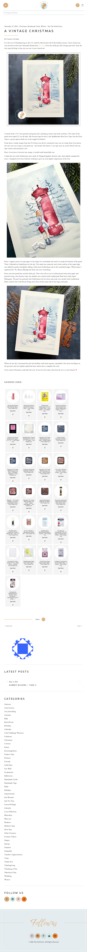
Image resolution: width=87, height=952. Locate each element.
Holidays (7, 790)
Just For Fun (9, 801)
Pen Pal (41, 45)
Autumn (7, 715)
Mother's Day (9, 826)
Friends (7, 761)
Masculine (8, 815)
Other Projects (10, 833)
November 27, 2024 (10, 26)
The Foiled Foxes (56, 26)
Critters (7, 743)
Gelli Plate (8, 765)
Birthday (7, 726)
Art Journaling (10, 711)
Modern (7, 822)
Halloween (8, 776)
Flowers (7, 758)
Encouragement (10, 751)
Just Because (9, 797)
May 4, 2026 (13, 682)
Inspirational (9, 794)
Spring (7, 844)
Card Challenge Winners (14, 733)
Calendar (7, 729)
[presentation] (7, 682)
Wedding (7, 876)
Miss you (7, 819)
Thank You (8, 862)
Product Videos (10, 836)
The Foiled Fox (39, 942)
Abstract (7, 704)
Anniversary (9, 708)
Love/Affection (10, 811)
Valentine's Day (10, 872)
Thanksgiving (9, 865)
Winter (43, 26)
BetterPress (8, 722)
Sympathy (8, 851)
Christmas (23, 26)
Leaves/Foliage (10, 804)
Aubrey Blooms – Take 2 (22, 685)
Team (6, 858)
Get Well (7, 768)
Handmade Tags (10, 783)
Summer (7, 847)
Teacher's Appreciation (13, 854)
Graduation (8, 772)
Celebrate (8, 736)
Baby (6, 718)
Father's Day (9, 754)
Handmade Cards (34, 26)
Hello (6, 786)
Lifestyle (7, 808)
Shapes (7, 840)
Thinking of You (10, 869)
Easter (6, 747)
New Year (8, 829)
